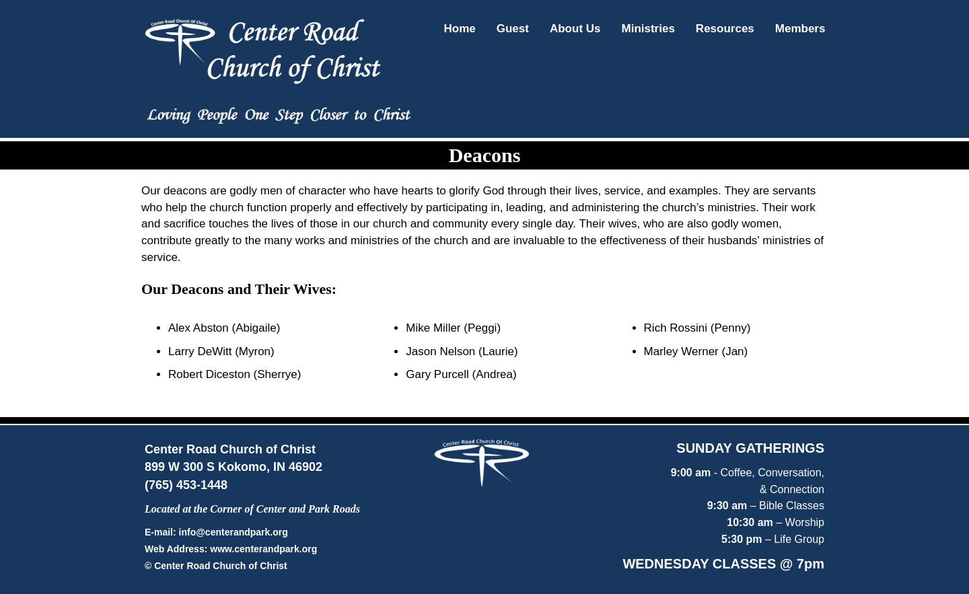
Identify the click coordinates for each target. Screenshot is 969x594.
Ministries (648, 28)
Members (800, 28)
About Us (575, 28)
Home (460, 28)
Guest (513, 28)
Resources (725, 28)
